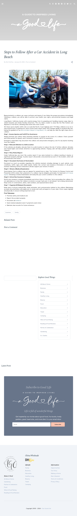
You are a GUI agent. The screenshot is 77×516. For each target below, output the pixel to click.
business (8, 212)
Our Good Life (46, 508)
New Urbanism (55, 476)
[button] (72, 62)
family (17, 212)
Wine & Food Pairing (46, 320)
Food (42, 304)
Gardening (43, 331)
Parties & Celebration (47, 327)
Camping (43, 316)
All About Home (45, 284)
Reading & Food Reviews (48, 323)
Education (43, 308)
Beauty (42, 300)
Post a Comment (31, 62)
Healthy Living (44, 296)
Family (42, 292)
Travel (42, 312)
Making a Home (56, 473)
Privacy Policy (55, 481)
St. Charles (43, 335)
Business (43, 288)
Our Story (54, 470)
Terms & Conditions (57, 479)
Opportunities (55, 468)
